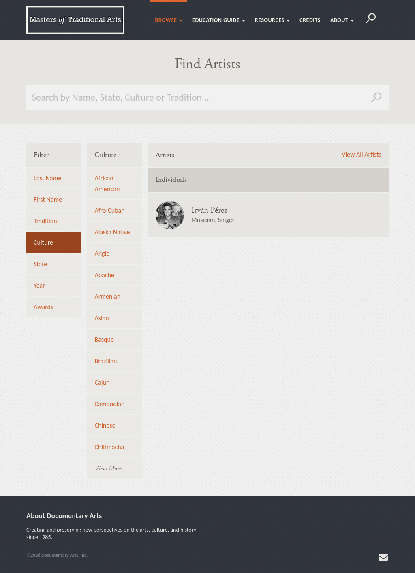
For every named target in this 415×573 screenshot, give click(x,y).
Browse (168, 20)
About (342, 20)
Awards (43, 307)
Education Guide (218, 20)
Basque (103, 339)
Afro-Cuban (109, 210)
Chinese (104, 425)
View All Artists (361, 154)
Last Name (47, 178)
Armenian (107, 296)
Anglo (101, 253)
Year (39, 285)
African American (107, 183)
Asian (101, 318)
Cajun (101, 382)
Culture (43, 242)
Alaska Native (112, 232)
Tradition (45, 221)
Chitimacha (109, 447)
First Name (48, 199)
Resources (272, 20)
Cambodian (109, 404)
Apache (104, 275)
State (40, 264)
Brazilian (105, 361)
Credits (310, 20)
